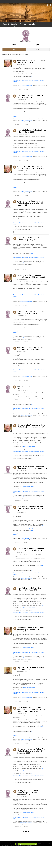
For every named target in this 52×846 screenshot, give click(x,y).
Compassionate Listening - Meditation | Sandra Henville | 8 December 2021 (32, 348)
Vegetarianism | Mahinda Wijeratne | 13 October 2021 (31, 668)
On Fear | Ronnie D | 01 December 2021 (30, 387)
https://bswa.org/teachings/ (26, 85)
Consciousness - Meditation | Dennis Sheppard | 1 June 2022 (31, 61)
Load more (26, 831)
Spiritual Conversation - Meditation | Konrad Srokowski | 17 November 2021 (32, 468)
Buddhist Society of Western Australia (18, 24)
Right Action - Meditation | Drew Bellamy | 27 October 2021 (29, 589)
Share (14, 49)
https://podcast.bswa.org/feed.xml (10, 26)
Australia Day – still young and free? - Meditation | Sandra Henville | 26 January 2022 (31, 203)
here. (32, 76)
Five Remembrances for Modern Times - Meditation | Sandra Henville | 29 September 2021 (32, 751)
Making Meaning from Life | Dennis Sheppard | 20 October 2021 (30, 629)
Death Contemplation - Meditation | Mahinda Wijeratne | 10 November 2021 (31, 508)
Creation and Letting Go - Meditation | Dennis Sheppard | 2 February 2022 (31, 167)
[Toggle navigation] (50, 5)
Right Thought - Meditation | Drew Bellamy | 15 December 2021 (30, 312)
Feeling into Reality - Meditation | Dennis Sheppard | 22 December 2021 (31, 276)
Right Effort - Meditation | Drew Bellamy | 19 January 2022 (29, 239)
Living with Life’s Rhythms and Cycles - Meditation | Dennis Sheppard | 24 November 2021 (31, 427)
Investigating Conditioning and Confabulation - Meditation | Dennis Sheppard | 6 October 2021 (31, 709)
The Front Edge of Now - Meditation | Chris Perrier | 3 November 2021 (31, 549)
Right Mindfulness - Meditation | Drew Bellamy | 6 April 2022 (31, 131)
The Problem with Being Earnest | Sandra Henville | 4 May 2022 (30, 96)
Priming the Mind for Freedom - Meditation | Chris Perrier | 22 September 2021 (29, 793)
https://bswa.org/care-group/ (29, 446)
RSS (37, 49)
